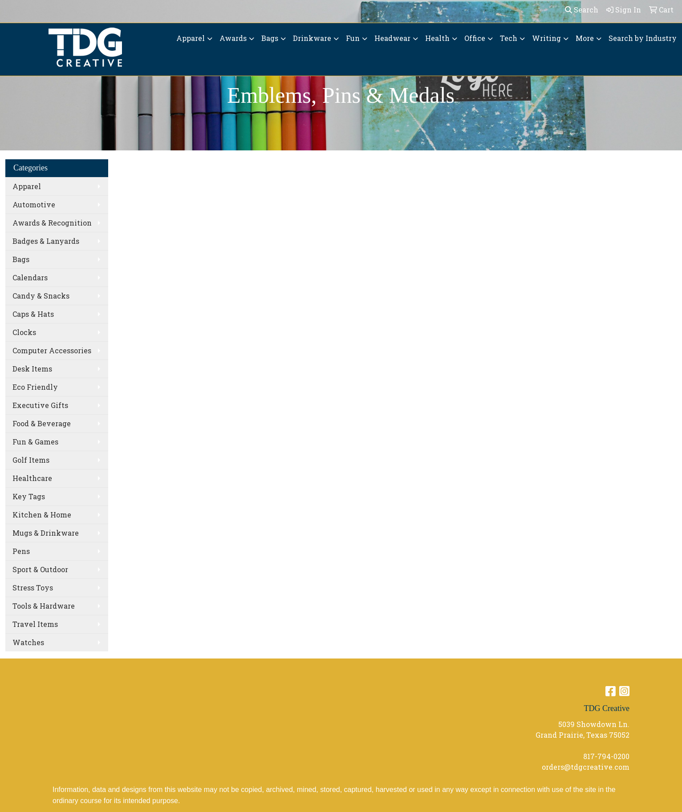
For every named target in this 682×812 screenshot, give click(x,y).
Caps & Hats (33, 314)
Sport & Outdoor (40, 569)
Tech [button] (508, 38)
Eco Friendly (35, 387)
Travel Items (35, 624)
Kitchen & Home (41, 514)
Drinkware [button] (312, 38)
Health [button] (437, 38)
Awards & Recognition (52, 222)
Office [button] (474, 38)
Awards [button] (233, 38)
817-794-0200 (606, 756)
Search (581, 9)
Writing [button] (546, 38)
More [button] (585, 38)
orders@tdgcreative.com (585, 767)
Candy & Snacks (40, 295)
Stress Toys (32, 587)
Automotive (33, 204)
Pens (21, 551)
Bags (20, 259)
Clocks (24, 332)
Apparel (26, 186)
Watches (28, 642)
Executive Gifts (40, 405)
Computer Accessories (51, 350)
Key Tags (28, 496)
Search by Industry (643, 38)
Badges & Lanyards (45, 241)
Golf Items (30, 460)
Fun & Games (35, 441)
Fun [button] (353, 38)
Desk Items (32, 368)
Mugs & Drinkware (45, 532)
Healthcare (32, 478)
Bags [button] (269, 38)
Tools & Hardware (43, 605)
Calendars (30, 277)
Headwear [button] (392, 38)
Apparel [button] (190, 38)
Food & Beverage (41, 423)
